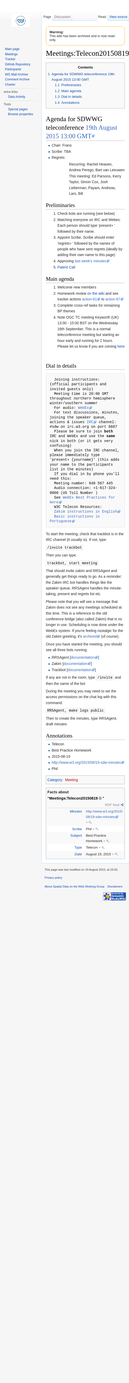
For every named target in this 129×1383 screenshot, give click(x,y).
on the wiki (95, 293)
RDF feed (112, 804)
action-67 (112, 299)
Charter (10, 84)
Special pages (17, 109)
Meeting (71, 779)
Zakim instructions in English (85, 511)
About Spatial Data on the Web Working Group (75, 885)
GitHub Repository (17, 64)
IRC (90, 421)
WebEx (83, 407)
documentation (83, 657)
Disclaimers (115, 885)
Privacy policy (53, 876)
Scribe (77, 828)
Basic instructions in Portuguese (76, 519)
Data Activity (16, 97)
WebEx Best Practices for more (83, 500)
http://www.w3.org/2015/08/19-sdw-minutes (86, 761)
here (121, 346)
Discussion (62, 17)
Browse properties (20, 114)
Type (78, 846)
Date (78, 853)
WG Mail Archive (16, 74)
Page (47, 17)
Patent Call (66, 267)
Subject (76, 834)
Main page (12, 49)
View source (118, 17)
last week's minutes (90, 261)
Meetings (11, 54)
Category (54, 779)
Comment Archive (17, 79)
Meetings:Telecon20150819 (73, 797)
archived (90, 636)
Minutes (76, 810)
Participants (13, 69)
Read (102, 17)
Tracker (10, 59)
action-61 (89, 299)
